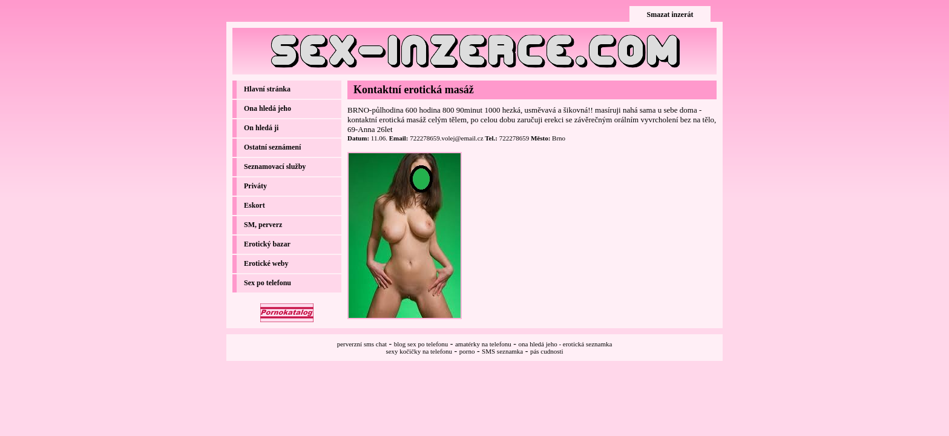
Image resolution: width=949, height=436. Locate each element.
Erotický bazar (267, 244)
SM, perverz (263, 224)
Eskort (254, 205)
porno (467, 351)
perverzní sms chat (362, 344)
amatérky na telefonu (483, 344)
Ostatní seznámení (272, 147)
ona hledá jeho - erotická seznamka (565, 344)
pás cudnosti (546, 351)
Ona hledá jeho (267, 108)
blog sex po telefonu (421, 344)
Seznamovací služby (275, 166)
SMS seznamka (502, 351)
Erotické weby (266, 263)
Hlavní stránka (267, 89)
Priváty (255, 186)
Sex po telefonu (267, 283)
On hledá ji (261, 128)
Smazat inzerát (670, 14)
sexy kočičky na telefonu (419, 351)
